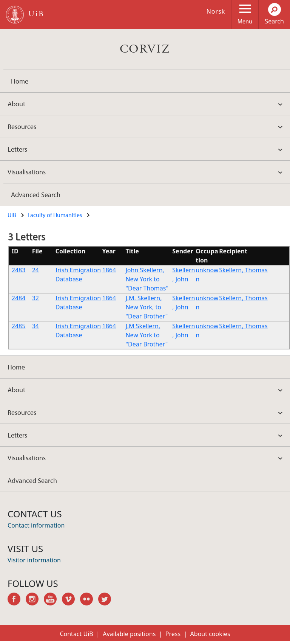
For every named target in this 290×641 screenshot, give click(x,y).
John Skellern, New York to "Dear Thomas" (146, 279)
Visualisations (27, 172)
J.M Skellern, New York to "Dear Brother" (146, 335)
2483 (19, 270)
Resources (22, 126)
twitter (107, 600)
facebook (17, 600)
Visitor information (34, 560)
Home (19, 81)
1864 (109, 270)
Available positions (129, 634)
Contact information (36, 525)
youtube (53, 600)
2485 (19, 326)
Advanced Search (35, 194)
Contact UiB (76, 634)
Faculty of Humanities (55, 215)
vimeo (71, 600)
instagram (35, 600)
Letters (17, 149)
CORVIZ (145, 49)
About (16, 103)
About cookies (210, 634)
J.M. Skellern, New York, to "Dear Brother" (146, 307)
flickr (89, 600)
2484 (19, 298)
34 (35, 326)
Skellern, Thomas (243, 270)
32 (35, 298)
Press (172, 634)
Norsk (216, 11)
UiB (12, 215)
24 (35, 270)
